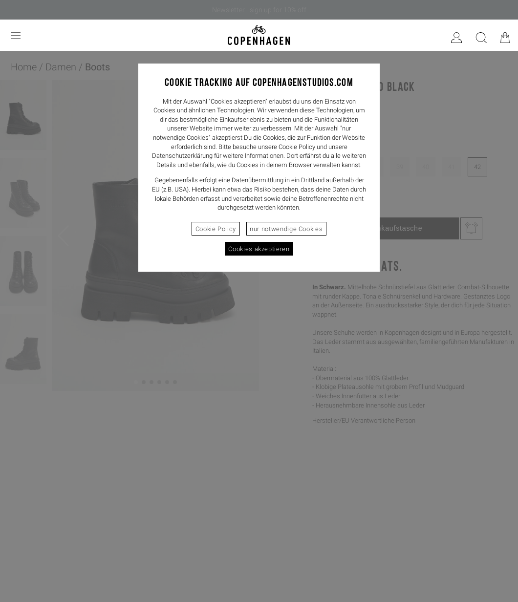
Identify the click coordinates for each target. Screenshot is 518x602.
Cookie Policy (215, 229)
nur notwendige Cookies (286, 229)
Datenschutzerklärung (182, 155)
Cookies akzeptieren (258, 249)
